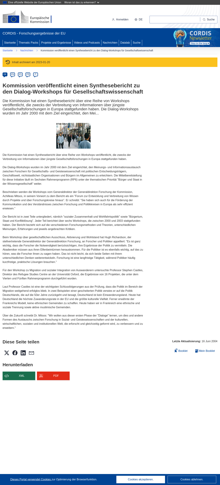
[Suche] (208, 19)
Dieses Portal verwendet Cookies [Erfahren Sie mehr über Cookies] (31, 479)
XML (22, 375)
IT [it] (35, 74)
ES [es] (20, 74)
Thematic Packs (28, 42)
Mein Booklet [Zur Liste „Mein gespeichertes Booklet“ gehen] (205, 351)
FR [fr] (27, 74)
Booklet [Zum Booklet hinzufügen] (181, 350)
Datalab (125, 42)
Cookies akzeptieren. (140, 479)
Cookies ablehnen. (191, 479)
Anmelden (120, 19)
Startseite (10, 42)
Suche (136, 42)
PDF (56, 375)
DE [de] (5, 74)
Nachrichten (110, 42)
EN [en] (12, 74)
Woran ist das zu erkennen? (81, 2)
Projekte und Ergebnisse (56, 42)
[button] (138, 19)
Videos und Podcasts (87, 42)
